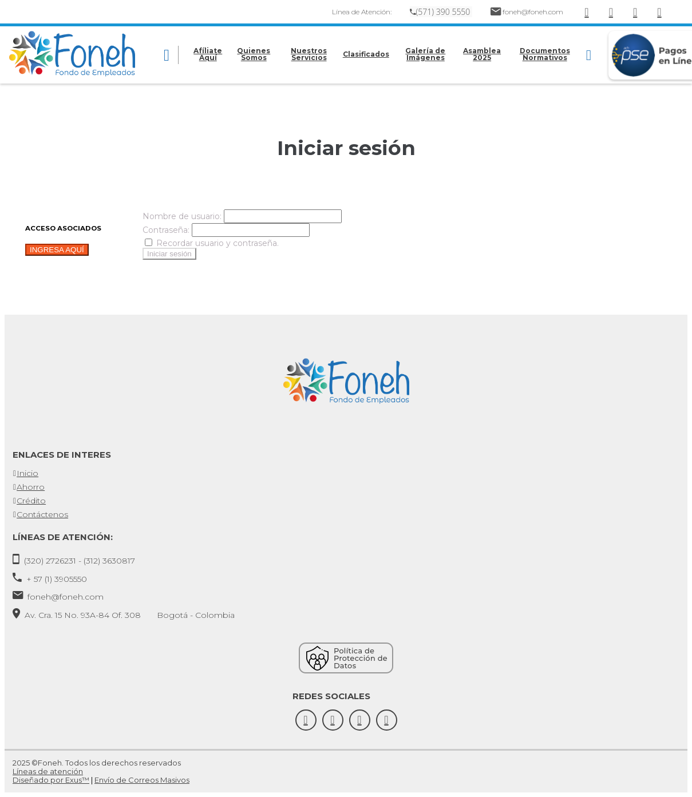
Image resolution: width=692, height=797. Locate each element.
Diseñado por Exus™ (51, 779)
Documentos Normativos (545, 54)
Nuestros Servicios (309, 54)
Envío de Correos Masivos (141, 779)
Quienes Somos (253, 54)
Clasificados (366, 54)
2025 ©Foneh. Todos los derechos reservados (97, 762)
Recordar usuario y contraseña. (212, 243)
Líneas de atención (48, 771)
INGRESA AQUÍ (57, 249)
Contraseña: (166, 230)
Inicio (27, 473)
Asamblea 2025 (482, 54)
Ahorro (31, 487)
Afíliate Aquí (207, 54)
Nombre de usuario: (182, 216)
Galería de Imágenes (425, 54)
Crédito (31, 500)
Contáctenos (42, 514)
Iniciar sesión (169, 253)
